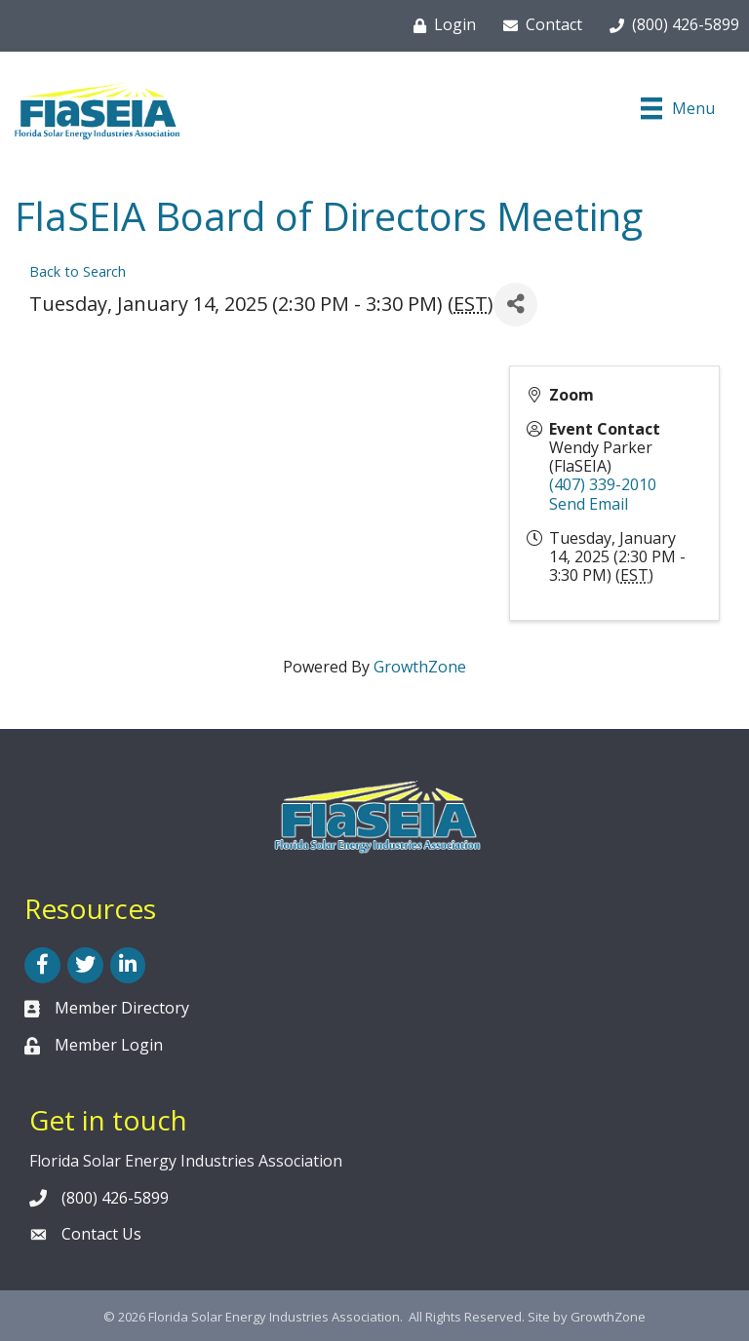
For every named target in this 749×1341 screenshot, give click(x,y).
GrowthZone (420, 666)
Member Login (109, 1044)
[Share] (515, 304)
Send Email (588, 504)
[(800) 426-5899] (670, 25)
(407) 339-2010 (602, 484)
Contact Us (101, 1234)
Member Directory (122, 1007)
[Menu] (677, 108)
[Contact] (538, 25)
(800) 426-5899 (115, 1197)
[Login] (441, 25)
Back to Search (77, 271)
